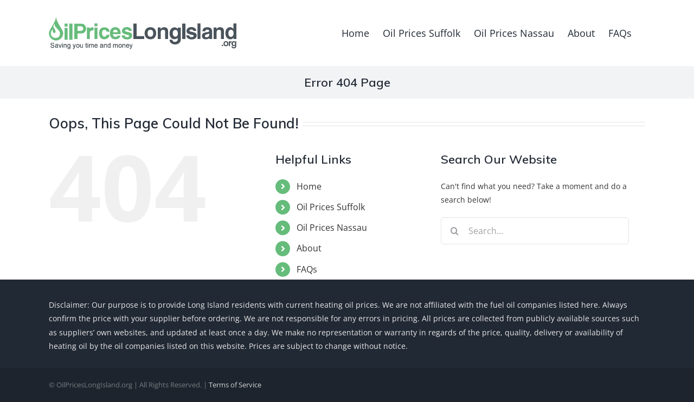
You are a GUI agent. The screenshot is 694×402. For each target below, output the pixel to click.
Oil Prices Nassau (332, 228)
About (309, 248)
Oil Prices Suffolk (331, 207)
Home (309, 186)
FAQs (307, 269)
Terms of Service (235, 385)
